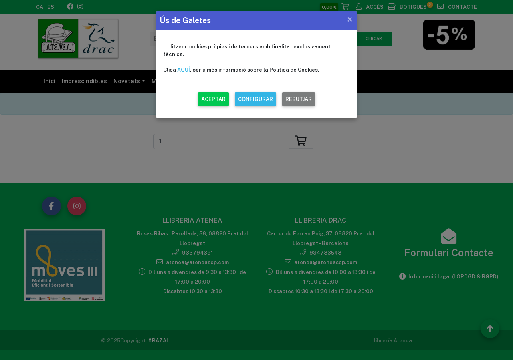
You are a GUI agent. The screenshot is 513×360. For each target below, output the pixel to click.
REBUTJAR (298, 99)
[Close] (350, 19)
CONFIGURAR (255, 99)
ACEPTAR (213, 99)
